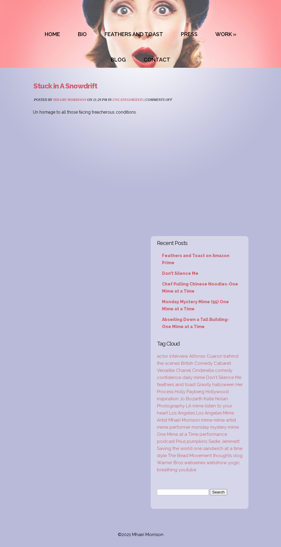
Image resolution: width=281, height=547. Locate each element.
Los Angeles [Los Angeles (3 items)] (182, 413)
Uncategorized (128, 100)
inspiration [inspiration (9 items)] (168, 398)
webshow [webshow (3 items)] (216, 462)
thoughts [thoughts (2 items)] (222, 455)
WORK (223, 34)
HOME (52, 34)
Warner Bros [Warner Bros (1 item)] (170, 462)
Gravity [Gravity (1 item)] (204, 384)
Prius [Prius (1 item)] (181, 441)
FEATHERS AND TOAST (134, 34)
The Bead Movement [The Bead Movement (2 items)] (190, 455)
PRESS (189, 34)
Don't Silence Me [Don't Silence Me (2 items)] (223, 377)
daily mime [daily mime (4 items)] (193, 377)
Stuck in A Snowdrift (65, 86)
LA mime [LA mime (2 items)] (195, 406)
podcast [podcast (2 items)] (166, 441)
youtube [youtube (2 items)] (187, 469)
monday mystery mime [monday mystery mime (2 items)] (215, 427)
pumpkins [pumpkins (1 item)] (197, 441)
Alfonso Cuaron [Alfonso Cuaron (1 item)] (205, 356)
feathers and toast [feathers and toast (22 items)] (176, 384)
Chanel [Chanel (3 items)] (183, 370)
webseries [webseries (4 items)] (194, 462)
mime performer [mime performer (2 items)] (173, 427)
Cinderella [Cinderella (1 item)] (203, 370)
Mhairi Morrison (69, 100)
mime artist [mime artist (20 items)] (224, 420)
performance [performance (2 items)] (213, 434)
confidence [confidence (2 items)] (169, 377)
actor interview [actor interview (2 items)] (172, 356)
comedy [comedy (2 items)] (223, 370)
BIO (82, 34)
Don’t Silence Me (180, 273)
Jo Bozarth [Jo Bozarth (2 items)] (191, 398)
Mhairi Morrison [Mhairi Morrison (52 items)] (184, 420)
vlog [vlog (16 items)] (238, 455)
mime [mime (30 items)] (206, 420)
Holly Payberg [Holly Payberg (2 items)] (189, 391)
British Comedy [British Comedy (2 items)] (197, 363)
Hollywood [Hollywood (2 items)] (217, 391)
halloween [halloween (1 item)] (223, 384)
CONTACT (157, 60)
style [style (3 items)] (162, 455)
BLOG (118, 60)
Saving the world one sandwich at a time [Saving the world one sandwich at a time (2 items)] (200, 448)
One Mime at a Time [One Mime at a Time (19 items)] (177, 434)
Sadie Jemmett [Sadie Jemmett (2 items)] (224, 441)
